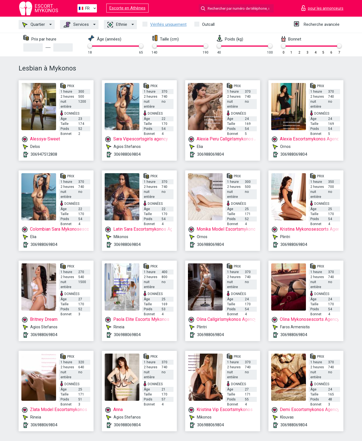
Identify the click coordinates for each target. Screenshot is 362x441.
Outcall (208, 24)
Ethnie (117, 24)
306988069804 (127, 154)
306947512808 (44, 154)
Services (76, 24)
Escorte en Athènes (127, 8)
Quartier (33, 24)
